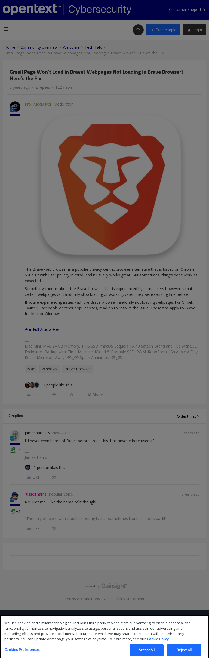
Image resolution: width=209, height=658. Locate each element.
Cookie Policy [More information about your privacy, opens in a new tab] (158, 644)
